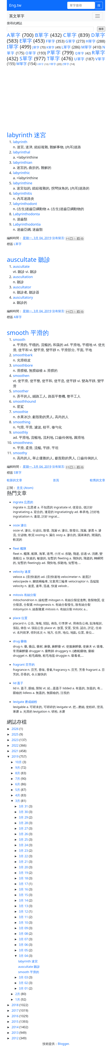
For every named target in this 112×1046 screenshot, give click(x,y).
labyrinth (20, 142)
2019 (15, 756)
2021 (15, 751)
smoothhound (24, 401)
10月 (18, 762)
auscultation (23, 276)
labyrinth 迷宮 (26, 135)
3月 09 (24, 928)
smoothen (21, 375)
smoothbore (23, 365)
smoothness (23, 442)
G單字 (70, 41)
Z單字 (65, 64)
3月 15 (24, 895)
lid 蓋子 (18, 683)
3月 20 (24, 867)
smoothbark (23, 355)
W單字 (21, 63)
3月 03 (24, 977)
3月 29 (24, 817)
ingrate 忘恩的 (23, 502)
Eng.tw (15, 5)
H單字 (91, 41)
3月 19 (24, 873)
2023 (15, 740)
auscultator (22, 287)
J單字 (35, 47)
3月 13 (24, 906)
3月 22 (24, 856)
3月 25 (24, 839)
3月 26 (24, 834)
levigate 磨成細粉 (25, 702)
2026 (15, 729)
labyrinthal (21, 152)
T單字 (53, 58)
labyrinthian (22, 162)
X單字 (40, 64)
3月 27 (24, 828)
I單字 (12, 46)
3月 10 (24, 922)
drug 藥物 (20, 641)
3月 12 (24, 911)
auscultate (21, 266)
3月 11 (24, 917)
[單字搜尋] (81, 5)
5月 (18, 790)
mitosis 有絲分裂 (24, 595)
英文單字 (16, 16)
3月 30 (24, 812)
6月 (18, 784)
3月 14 (24, 900)
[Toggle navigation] (97, 16)
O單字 (31, 53)
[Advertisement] (56, 95)
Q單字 (79, 53)
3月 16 (24, 889)
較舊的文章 (97, 480)
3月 (18, 801)
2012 (15, 1038)
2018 (15, 1005)
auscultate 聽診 (28, 259)
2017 (15, 1010)
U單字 (79, 58)
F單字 (50, 41)
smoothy (20, 453)
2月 (18, 994)
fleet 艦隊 (19, 548)
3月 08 (24, 933)
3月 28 (24, 823)
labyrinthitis (22, 193)
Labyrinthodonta (26, 214)
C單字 (70, 35)
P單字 (54, 52)
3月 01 (24, 988)
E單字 (25, 40)
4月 (18, 795)
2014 (15, 1027)
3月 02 (24, 983)
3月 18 (24, 878)
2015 (15, 1021)
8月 (18, 773)
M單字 (86, 47)
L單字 (66, 47)
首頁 (56, 480)
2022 (15, 745)
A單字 (14, 35)
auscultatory (23, 297)
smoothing (21, 422)
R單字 (98, 52)
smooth (19, 339)
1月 (18, 999)
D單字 (98, 35)
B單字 (42, 35)
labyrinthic (21, 172)
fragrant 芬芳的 (24, 664)
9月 (18, 767)
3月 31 (24, 806)
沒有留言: (59, 238)
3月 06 (24, 945)
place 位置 (20, 618)
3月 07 (24, 939)
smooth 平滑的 (28, 332)
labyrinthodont (25, 203)
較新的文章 (14, 480)
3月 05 (24, 950)
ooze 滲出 (20, 525)
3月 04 (24, 956)
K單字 (50, 47)
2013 (15, 1033)
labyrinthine (22, 183)
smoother (21, 391)
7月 (18, 779)
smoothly (20, 432)
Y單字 (52, 64)
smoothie (20, 411)
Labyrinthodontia (27, 224)
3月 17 (24, 884)
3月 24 (24, 845)
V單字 (100, 58)
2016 (15, 1016)
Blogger (63, 1044)
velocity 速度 (22, 571)
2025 (15, 734)
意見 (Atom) (25, 488)
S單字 (26, 58)
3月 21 (24, 862)
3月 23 (24, 850)
